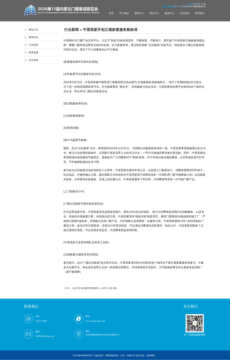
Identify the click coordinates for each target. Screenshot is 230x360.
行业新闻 (33, 45)
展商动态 (33, 37)
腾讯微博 (94, 288)
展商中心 (139, 13)
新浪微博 (85, 288)
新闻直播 (33, 52)
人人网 (102, 288)
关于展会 (124, 13)
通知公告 (33, 29)
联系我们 (200, 13)
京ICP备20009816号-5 (83, 355)
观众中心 (154, 13)
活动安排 (185, 13)
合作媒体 (33, 60)
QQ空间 (76, 288)
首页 (111, 13)
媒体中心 (169, 13)
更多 (115, 288)
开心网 (109, 288)
